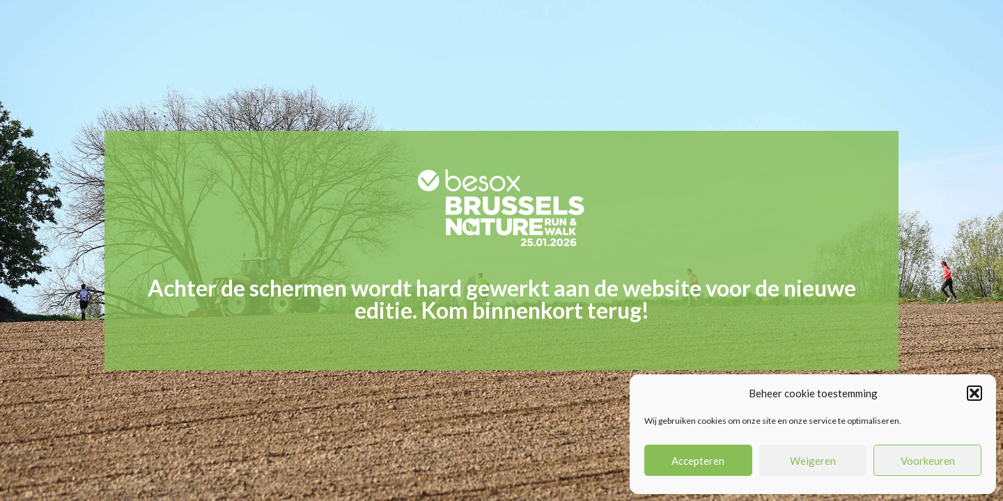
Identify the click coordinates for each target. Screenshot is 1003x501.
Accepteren (697, 460)
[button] (974, 393)
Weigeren (813, 460)
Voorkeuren (928, 460)
